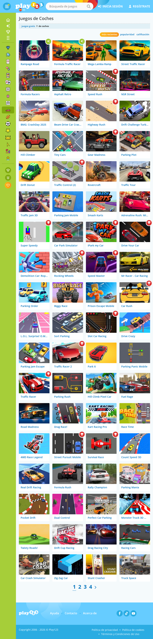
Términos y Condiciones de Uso (120, 634)
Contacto (71, 613)
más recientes (109, 34)
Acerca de (90, 613)
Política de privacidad (105, 630)
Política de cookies (133, 630)
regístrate (139, 6)
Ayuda (54, 613)
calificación (143, 34)
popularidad (127, 34)
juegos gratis (28, 26)
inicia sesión (110, 6)
